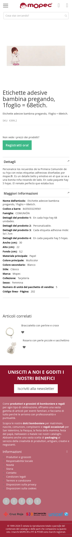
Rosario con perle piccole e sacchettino (46, 340)
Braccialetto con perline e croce (40, 325)
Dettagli (10, 162)
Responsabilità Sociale (19, 461)
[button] (23, 332)
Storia (9, 468)
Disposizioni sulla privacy (21, 484)
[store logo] (36, 6)
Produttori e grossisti (18, 457)
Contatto (11, 472)
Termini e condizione (18, 480)
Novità (10, 465)
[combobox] (36, 15)
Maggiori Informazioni (21, 193)
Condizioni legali (16, 476)
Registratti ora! (17, 145)
